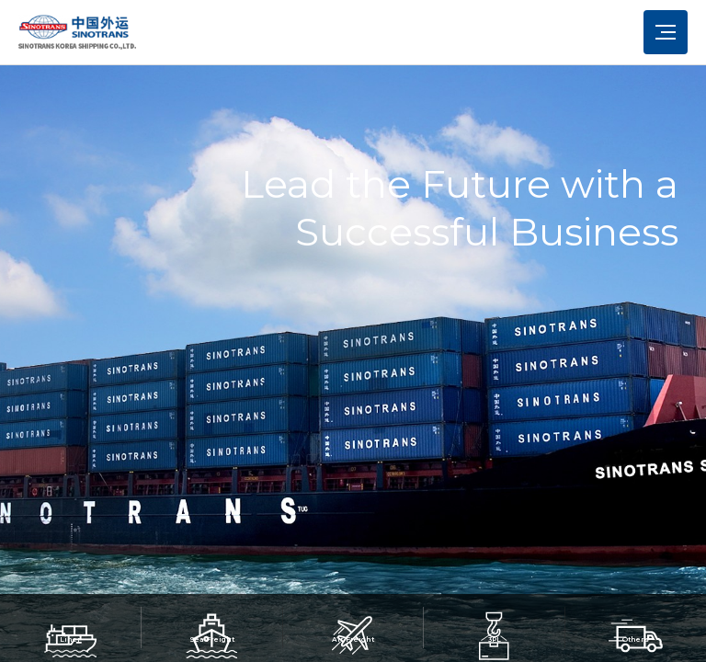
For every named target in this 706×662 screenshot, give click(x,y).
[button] (71, 570)
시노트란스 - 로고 (77, 32)
